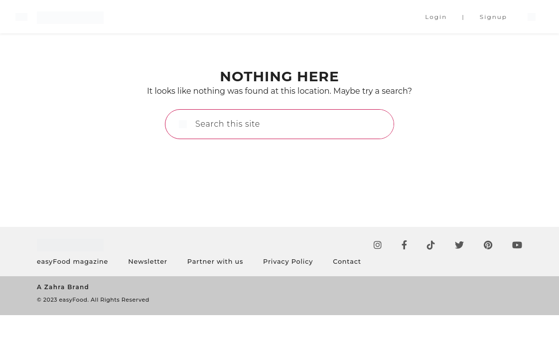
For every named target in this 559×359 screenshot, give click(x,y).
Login (436, 16)
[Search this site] (290, 124)
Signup (493, 16)
